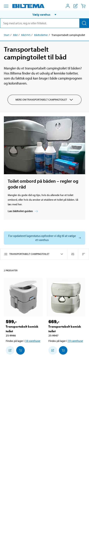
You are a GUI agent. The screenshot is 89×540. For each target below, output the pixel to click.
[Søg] (84, 23)
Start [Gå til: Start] (6, 35)
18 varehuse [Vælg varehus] (32, 341)
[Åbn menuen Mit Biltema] (68, 6)
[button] (44, 14)
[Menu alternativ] (6, 6)
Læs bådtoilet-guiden (23, 211)
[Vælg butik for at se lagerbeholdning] (44, 238)
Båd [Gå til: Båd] (15, 35)
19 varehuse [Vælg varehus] (75, 341)
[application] (81, 531)
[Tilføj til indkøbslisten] (10, 350)
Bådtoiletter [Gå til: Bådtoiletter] (41, 35)
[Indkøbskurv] (83, 6)
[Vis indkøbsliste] (75, 6)
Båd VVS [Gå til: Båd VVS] (26, 35)
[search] (44, 23)
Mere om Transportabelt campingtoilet (44, 99)
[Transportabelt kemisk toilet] (23, 297)
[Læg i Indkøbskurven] (20, 350)
